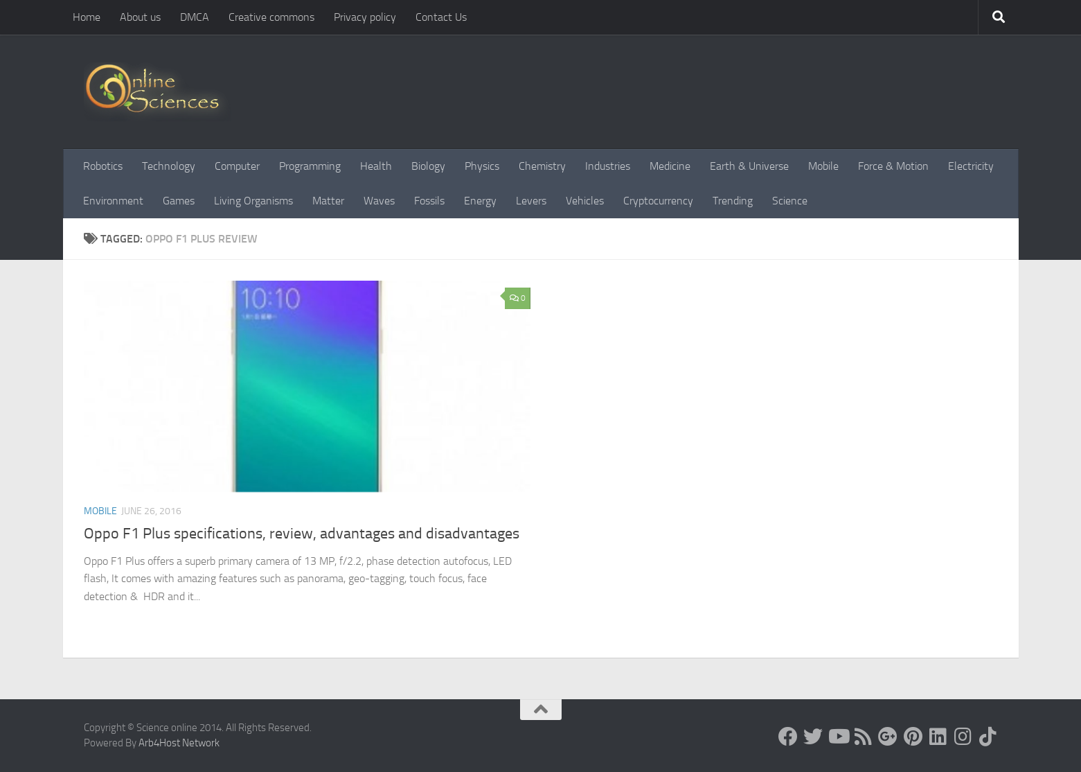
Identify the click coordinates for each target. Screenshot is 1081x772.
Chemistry (542, 166)
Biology (428, 166)
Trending (733, 200)
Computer (237, 166)
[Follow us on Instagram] (962, 736)
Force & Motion (893, 166)
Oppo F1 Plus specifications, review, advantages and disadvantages (301, 534)
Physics (482, 166)
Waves (379, 200)
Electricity (971, 166)
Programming (310, 166)
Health (376, 166)
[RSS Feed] (863, 736)
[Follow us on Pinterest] (912, 736)
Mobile (823, 166)
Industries (607, 166)
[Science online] (788, 736)
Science (789, 200)
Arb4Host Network (179, 743)
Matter (328, 200)
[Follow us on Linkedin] (937, 736)
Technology (168, 166)
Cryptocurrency (658, 200)
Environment (113, 200)
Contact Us (441, 17)
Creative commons (271, 17)
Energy (480, 200)
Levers (531, 200)
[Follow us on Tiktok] (987, 736)
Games (179, 200)
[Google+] (887, 736)
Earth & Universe (749, 166)
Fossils (429, 200)
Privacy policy (365, 17)
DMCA (194, 17)
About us (140, 17)
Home (86, 17)
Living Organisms (253, 200)
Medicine (670, 166)
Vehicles (585, 200)
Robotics (103, 166)
